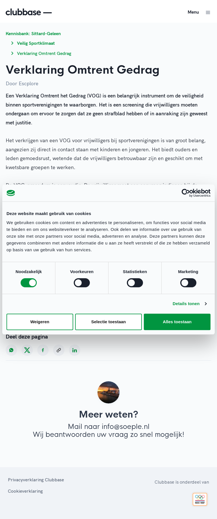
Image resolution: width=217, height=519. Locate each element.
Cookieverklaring (25, 491)
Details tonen (186, 303)
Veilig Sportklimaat (36, 43)
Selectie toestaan (108, 321)
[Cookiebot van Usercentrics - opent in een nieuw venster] (186, 193)
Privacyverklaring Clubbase (36, 479)
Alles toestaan (177, 321)
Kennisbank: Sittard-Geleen (33, 33)
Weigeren (39, 321)
